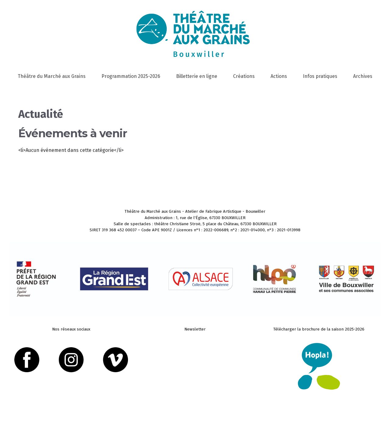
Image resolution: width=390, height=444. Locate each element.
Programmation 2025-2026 (130, 76)
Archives (362, 76)
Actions (279, 76)
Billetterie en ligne (196, 76)
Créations (244, 76)
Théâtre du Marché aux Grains (52, 76)
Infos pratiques (320, 76)
